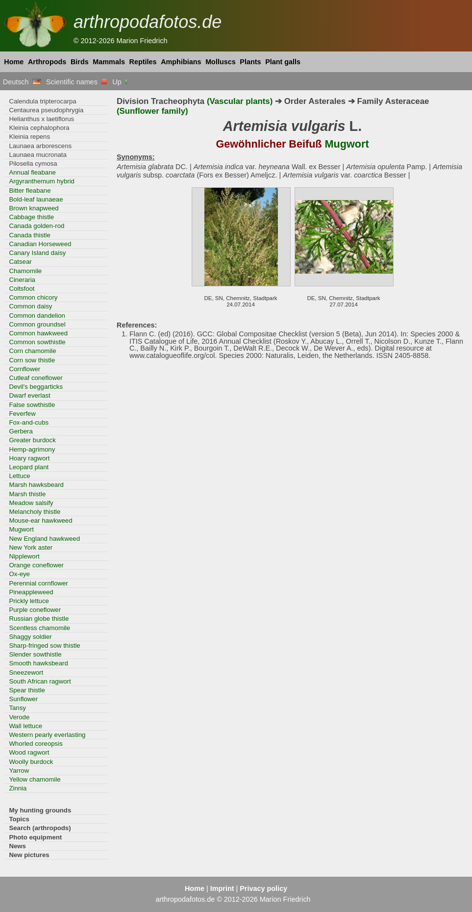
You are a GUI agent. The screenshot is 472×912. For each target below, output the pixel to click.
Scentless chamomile (39, 628)
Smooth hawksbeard (38, 663)
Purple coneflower (35, 609)
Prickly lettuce (29, 601)
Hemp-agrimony (32, 449)
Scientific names (76, 82)
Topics (19, 819)
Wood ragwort (29, 752)
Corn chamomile (32, 351)
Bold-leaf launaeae (36, 199)
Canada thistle (29, 235)
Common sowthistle (37, 342)
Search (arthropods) (40, 828)
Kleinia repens (29, 136)
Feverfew (22, 413)
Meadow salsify (31, 503)
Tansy (17, 707)
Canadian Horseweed (40, 244)
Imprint (222, 888)
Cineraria (22, 279)
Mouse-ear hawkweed (40, 520)
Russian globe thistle (39, 618)
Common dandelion (37, 315)
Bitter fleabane (29, 190)
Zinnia (17, 788)
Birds (80, 62)
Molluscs (220, 62)
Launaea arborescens (40, 146)
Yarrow (19, 770)
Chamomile (25, 271)
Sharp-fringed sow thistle (44, 645)
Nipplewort (24, 556)
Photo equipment (35, 837)
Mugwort (21, 529)
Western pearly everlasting (47, 734)
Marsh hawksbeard (36, 484)
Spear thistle (27, 690)
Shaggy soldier (30, 636)
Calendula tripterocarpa (42, 101)
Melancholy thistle (34, 511)
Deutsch (22, 82)
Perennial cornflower (38, 583)
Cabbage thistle (31, 217)
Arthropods (47, 62)
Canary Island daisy (37, 252)
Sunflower (23, 699)
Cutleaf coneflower (35, 377)
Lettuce (19, 476)
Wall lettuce (25, 726)
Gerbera (20, 431)
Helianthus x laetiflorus (41, 119)
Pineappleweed (31, 592)
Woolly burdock (31, 761)
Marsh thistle (27, 494)
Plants (250, 62)
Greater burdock (32, 440)
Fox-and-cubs (29, 422)
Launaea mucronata (37, 154)
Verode (19, 717)
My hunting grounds (40, 810)
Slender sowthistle (35, 654)
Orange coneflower (36, 565)
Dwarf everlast (29, 395)
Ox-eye (19, 574)
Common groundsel (37, 324)
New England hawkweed (44, 538)
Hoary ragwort (29, 458)
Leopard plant (29, 467)
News (17, 846)
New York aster (30, 547)
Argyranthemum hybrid (42, 181)
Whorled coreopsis (35, 743)
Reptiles (143, 62)
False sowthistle (32, 404)
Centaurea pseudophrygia (46, 110)
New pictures (29, 855)
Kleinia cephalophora (39, 127)
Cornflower (24, 369)
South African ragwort (40, 681)
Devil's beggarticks (36, 386)
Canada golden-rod (36, 225)
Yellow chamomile (34, 779)
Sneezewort (26, 672)
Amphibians (181, 62)
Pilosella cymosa (33, 163)
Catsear (20, 261)
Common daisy (30, 306)
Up (120, 82)
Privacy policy (263, 888)
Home (14, 62)
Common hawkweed (38, 333)
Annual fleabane (32, 172)
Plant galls (282, 62)
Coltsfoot (21, 288)
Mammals (109, 62)
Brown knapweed (33, 208)
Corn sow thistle (32, 360)
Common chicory (33, 297)
